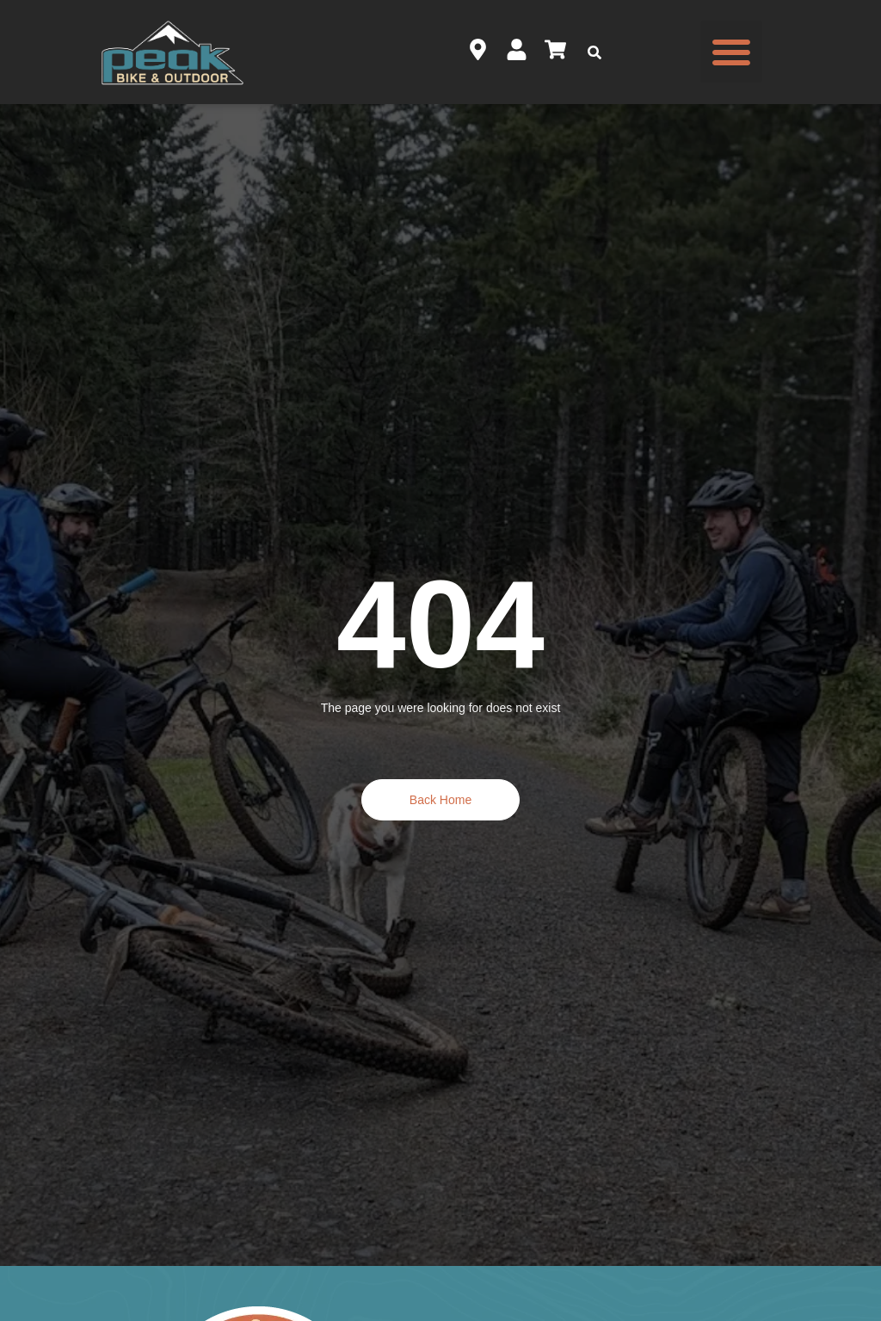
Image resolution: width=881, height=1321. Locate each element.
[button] (731, 52)
